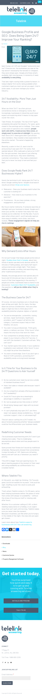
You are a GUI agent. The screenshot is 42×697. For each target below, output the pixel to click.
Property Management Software (13, 559)
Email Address (8, 674)
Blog (4, 547)
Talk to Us (21, 610)
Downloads (6, 543)
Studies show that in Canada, (17, 260)
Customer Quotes (8, 555)
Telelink (5, 43)
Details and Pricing (21, 601)
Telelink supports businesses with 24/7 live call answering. (17, 523)
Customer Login (25, 3)
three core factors (22, 185)
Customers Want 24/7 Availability (23, 285)
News (4, 551)
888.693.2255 (14, 3)
